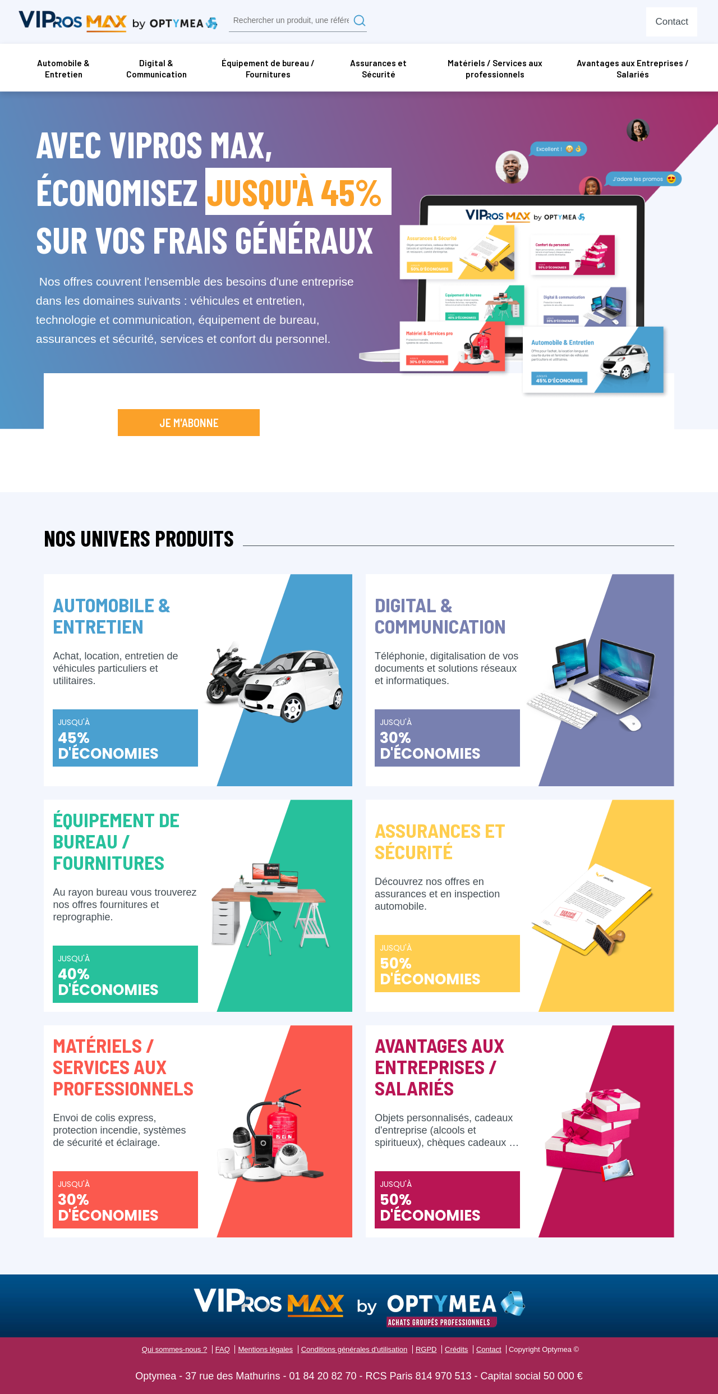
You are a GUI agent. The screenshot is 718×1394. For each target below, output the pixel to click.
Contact (488, 1349)
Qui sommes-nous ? (174, 1349)
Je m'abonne (189, 422)
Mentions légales (265, 1349)
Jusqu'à (125, 740)
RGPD (426, 1349)
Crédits (456, 1349)
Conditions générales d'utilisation (354, 1349)
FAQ (222, 1349)
